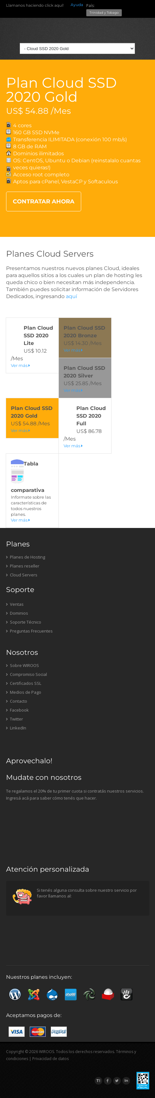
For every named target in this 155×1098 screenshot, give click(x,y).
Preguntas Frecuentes (29, 631)
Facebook (17, 710)
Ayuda (77, 4)
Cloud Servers (21, 575)
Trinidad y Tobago (104, 13)
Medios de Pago (23, 692)
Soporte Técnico (23, 622)
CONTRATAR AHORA (43, 201)
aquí (71, 296)
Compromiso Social (26, 674)
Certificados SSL (23, 683)
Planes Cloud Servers (50, 254)
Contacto (16, 701)
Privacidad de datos (50, 1058)
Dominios (17, 613)
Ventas (15, 604)
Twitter (14, 719)
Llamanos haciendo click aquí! (35, 5)
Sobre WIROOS (22, 665)
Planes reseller (22, 566)
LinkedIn (16, 728)
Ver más (20, 365)
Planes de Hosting (25, 557)
